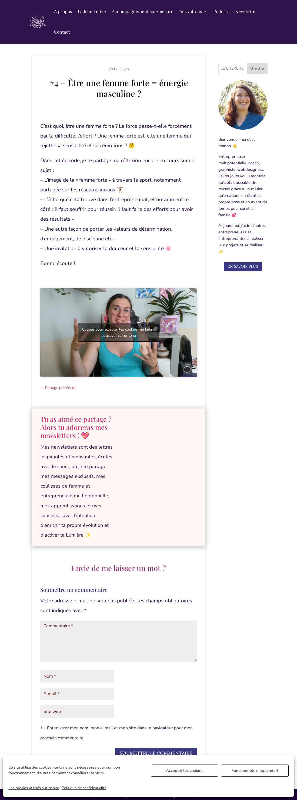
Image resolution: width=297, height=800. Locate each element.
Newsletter (246, 11)
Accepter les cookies (184, 770)
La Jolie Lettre (92, 11)
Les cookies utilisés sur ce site (33, 788)
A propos (63, 11)
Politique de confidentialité (84, 788)
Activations (190, 11)
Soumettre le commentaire (156, 753)
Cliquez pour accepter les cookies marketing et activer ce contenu (118, 332)
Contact (62, 32)
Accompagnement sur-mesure (142, 11)
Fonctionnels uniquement (255, 770)
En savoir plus (243, 266)
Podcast (221, 11)
